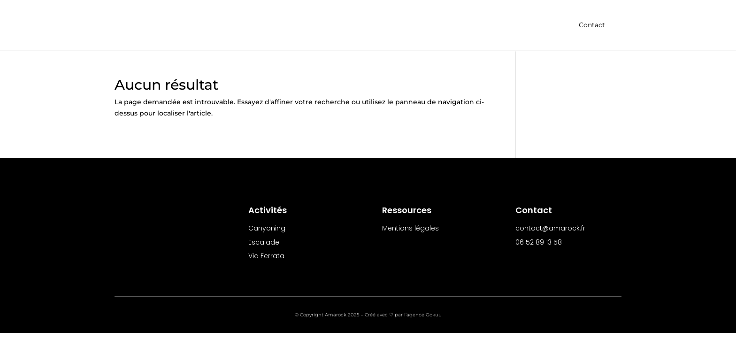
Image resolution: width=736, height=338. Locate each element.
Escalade (263, 242)
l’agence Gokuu (423, 315)
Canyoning (266, 228)
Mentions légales (410, 228)
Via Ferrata (266, 256)
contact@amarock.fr (550, 228)
